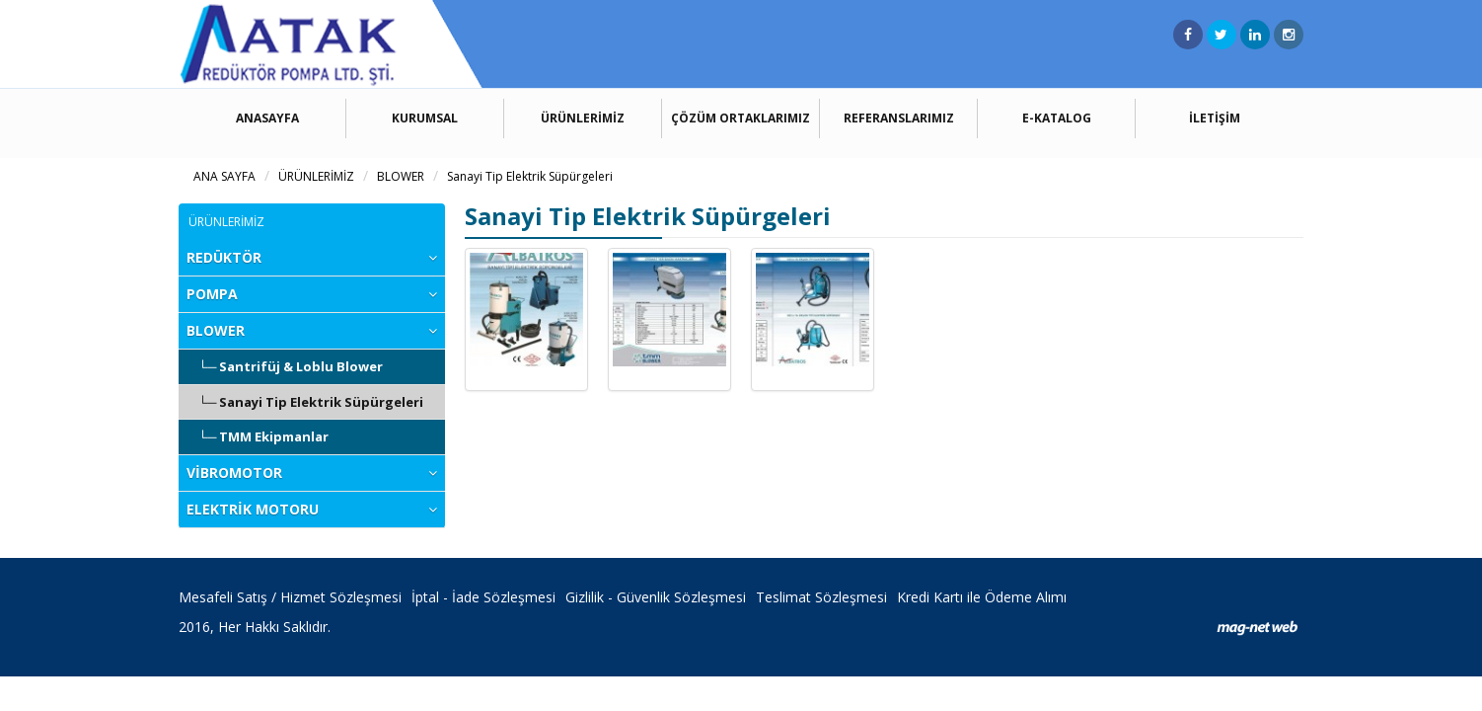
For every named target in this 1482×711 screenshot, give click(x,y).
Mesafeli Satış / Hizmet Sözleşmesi (290, 597)
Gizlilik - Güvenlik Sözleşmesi (655, 597)
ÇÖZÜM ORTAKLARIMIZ (740, 118)
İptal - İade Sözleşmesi (483, 597)
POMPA (212, 293)
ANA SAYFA (224, 176)
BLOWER (400, 176)
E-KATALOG (1056, 118)
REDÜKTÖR (223, 257)
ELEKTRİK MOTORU (252, 509)
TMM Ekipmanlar (274, 436)
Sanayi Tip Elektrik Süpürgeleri (530, 176)
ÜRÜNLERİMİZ (583, 118)
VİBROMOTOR (234, 472)
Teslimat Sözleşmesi (821, 597)
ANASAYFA (267, 118)
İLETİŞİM (1214, 118)
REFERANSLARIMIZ (899, 118)
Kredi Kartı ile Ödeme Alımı (982, 597)
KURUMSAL (425, 118)
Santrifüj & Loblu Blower (301, 366)
